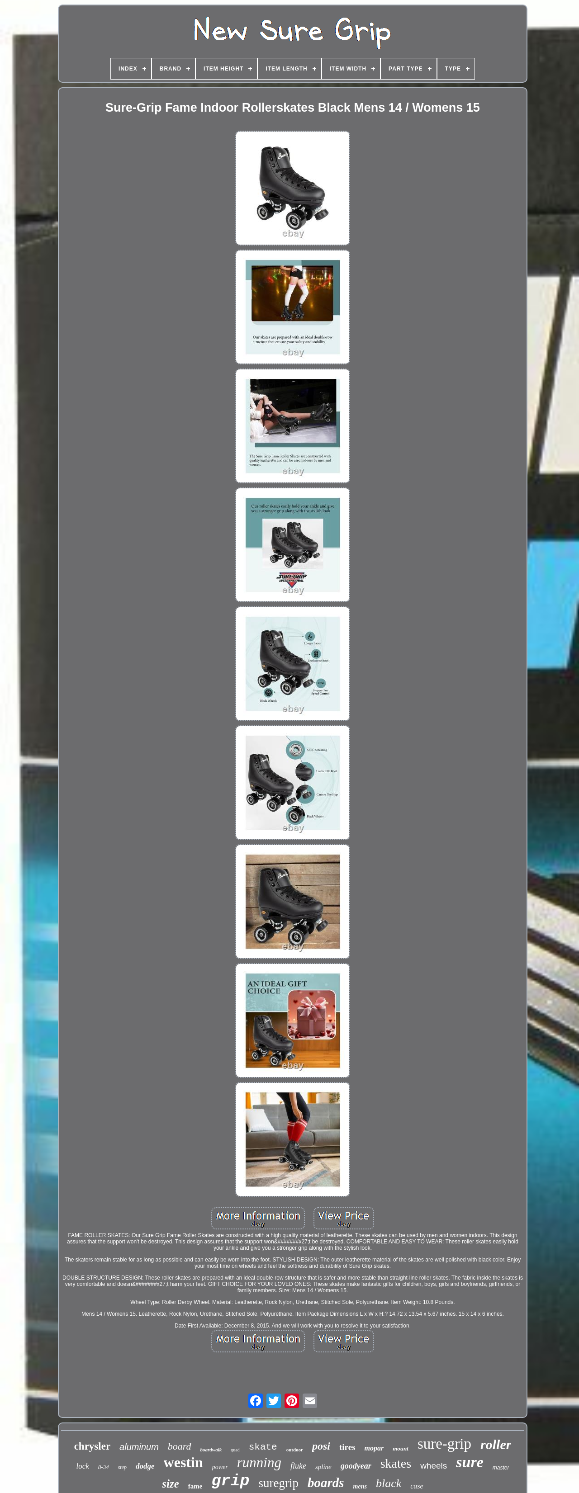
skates (395, 1463)
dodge (145, 1466)
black (388, 1483)
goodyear (356, 1465)
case (416, 1486)
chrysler (92, 1446)
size (170, 1484)
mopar (374, 1448)
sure (469, 1462)
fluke (298, 1465)
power (220, 1467)
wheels (433, 1465)
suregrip (279, 1483)
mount (400, 1448)
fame (195, 1486)
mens (360, 1486)
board (179, 1446)
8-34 (103, 1467)
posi (321, 1446)
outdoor (294, 1449)
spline (323, 1466)
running (259, 1462)
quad (235, 1449)
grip (230, 1481)
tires (347, 1447)
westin (183, 1462)
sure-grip (444, 1444)
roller (495, 1444)
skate (263, 1447)
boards (326, 1482)
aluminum (139, 1447)
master (501, 1468)
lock (82, 1466)
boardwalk (211, 1449)
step (122, 1467)
